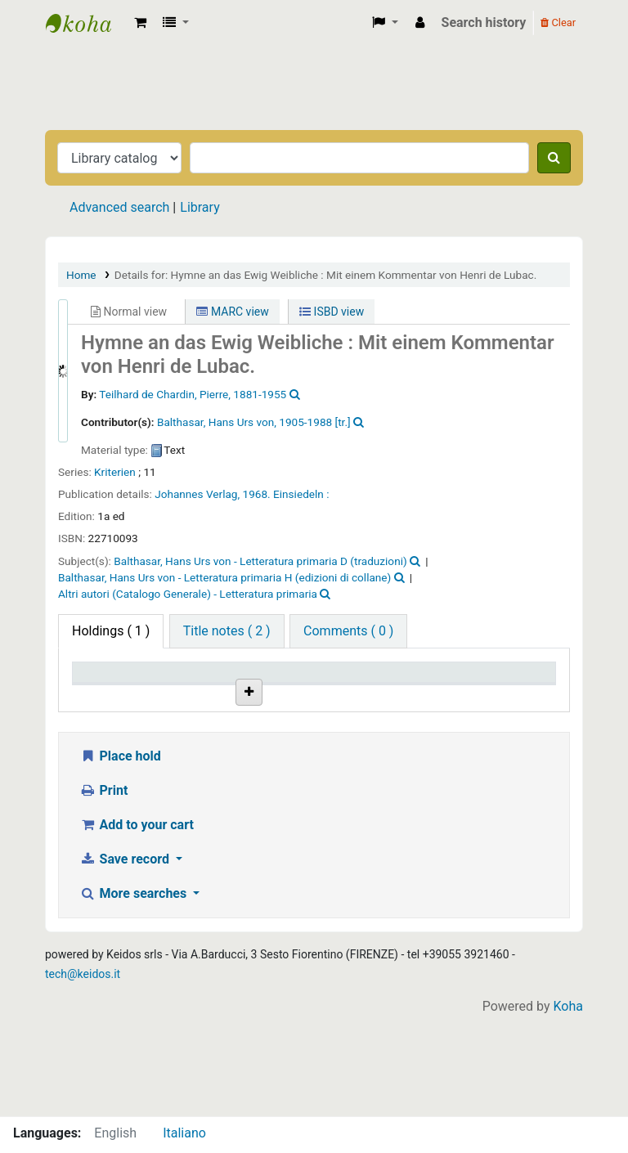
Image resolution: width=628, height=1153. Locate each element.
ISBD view (331, 311)
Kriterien (115, 471)
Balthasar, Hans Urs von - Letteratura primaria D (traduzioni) (260, 561)
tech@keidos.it (82, 1073)
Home (81, 274)
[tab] (227, 631)
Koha (568, 1106)
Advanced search (119, 207)
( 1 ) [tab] (111, 631)
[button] (140, 23)
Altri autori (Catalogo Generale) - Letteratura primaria (187, 593)
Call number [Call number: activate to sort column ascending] (345, 687)
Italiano (184, 1133)
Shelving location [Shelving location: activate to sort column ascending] (266, 687)
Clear (558, 22)
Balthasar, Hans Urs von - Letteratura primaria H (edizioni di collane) (224, 577)
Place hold (120, 856)
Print (103, 890)
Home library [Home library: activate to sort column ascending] (180, 687)
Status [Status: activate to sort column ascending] (422, 696)
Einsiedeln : (301, 493)
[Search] (554, 157)
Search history (484, 22)
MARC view (232, 311)
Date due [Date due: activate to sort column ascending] (509, 696)
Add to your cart (136, 924)
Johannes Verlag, (197, 493)
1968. (257, 493)
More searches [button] (134, 993)
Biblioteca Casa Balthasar (87, 23)
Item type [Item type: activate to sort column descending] (107, 696)
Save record (126, 959)
